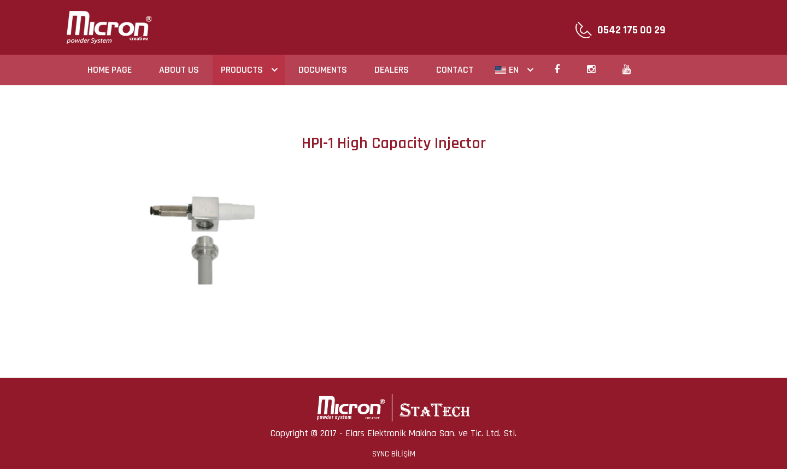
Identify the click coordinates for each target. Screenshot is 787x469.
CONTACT (454, 69)
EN (507, 69)
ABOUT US (179, 69)
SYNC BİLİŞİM (393, 454)
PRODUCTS (242, 69)
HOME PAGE (109, 69)
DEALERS (391, 69)
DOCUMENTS (322, 69)
